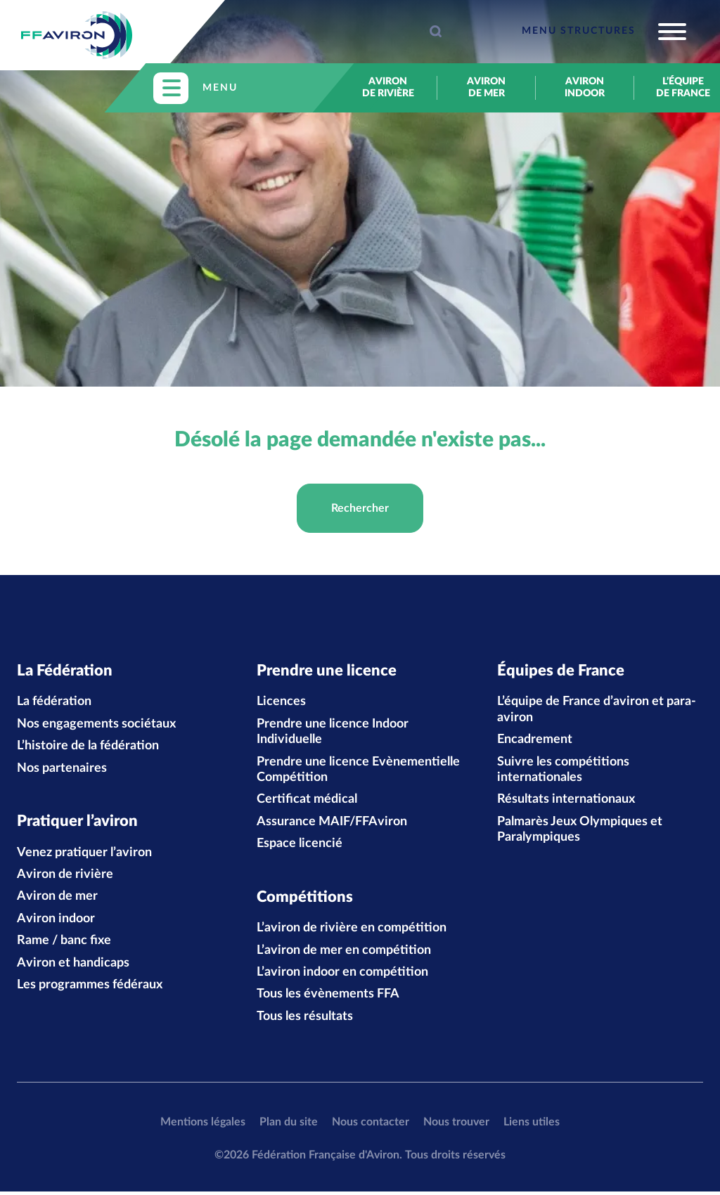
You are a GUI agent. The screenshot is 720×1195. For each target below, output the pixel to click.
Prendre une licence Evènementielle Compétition (358, 771)
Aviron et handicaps (73, 966)
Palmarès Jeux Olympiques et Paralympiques (579, 831)
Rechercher (360, 508)
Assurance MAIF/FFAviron (332, 823)
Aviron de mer (486, 87)
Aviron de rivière (388, 87)
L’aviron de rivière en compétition (351, 932)
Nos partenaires (62, 769)
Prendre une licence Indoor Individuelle (333, 733)
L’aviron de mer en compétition (344, 954)
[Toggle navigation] (604, 31)
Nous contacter (370, 1125)
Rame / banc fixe (64, 944)
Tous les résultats (305, 1020)
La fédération (54, 703)
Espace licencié (299, 845)
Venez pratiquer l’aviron (84, 856)
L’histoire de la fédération (88, 748)
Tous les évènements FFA (328, 998)
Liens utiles (531, 1125)
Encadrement (534, 741)
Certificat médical (307, 801)
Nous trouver (456, 1125)
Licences (281, 703)
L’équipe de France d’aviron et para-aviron (596, 711)
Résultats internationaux (566, 801)
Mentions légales (202, 1125)
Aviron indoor (585, 87)
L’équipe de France (683, 87)
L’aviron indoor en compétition (342, 975)
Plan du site (288, 1125)
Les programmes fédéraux (89, 988)
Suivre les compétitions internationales (563, 771)
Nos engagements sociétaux (96, 725)
